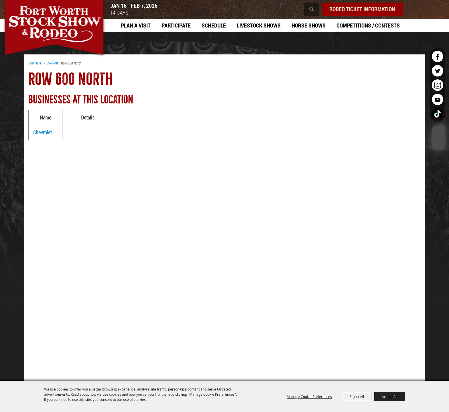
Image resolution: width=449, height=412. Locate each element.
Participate (176, 25)
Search (311, 9)
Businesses (35, 63)
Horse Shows (309, 25)
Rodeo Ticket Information (362, 9)
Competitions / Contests (368, 25)
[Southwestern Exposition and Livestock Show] (54, 28)
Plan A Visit (136, 25)
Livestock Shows (259, 25)
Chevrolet (52, 63)
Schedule (214, 25)
